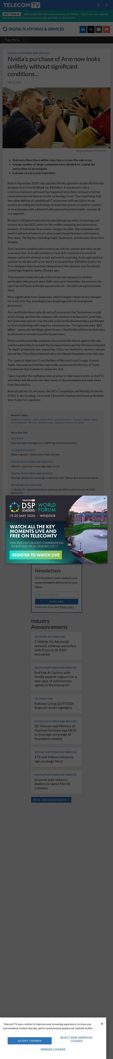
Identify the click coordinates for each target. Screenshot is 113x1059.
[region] (53, 1038)
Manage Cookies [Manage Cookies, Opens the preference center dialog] (53, 1049)
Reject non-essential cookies (76, 1039)
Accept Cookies (30, 1040)
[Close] (102, 1024)
